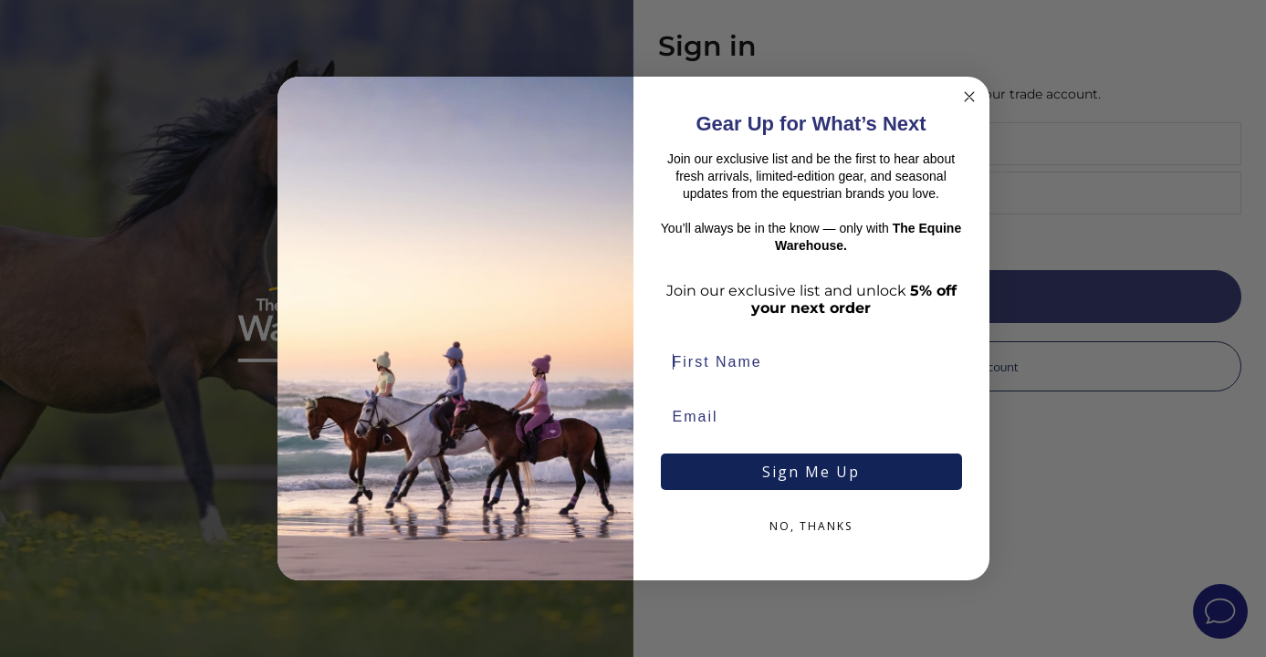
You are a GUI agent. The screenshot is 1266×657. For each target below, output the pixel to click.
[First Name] (811, 362)
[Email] (811, 417)
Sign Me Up (811, 472)
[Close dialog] (969, 97)
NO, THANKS (811, 526)
